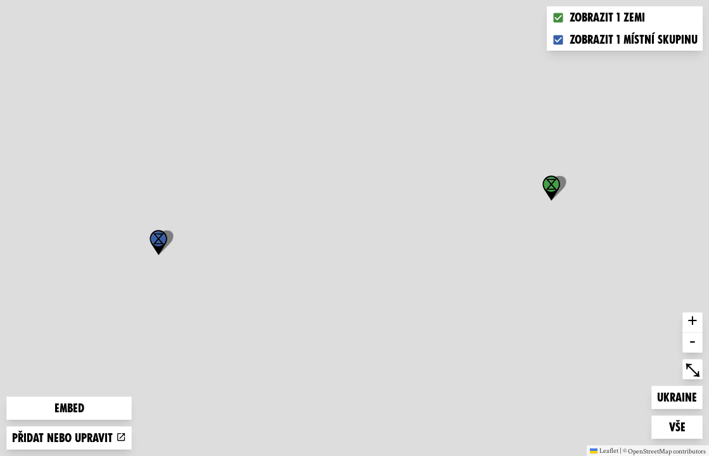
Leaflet (604, 450)
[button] (158, 242)
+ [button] (692, 322)
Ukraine (677, 396)
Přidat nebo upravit (69, 438)
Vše (685, 426)
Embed (69, 408)
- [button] (692, 342)
